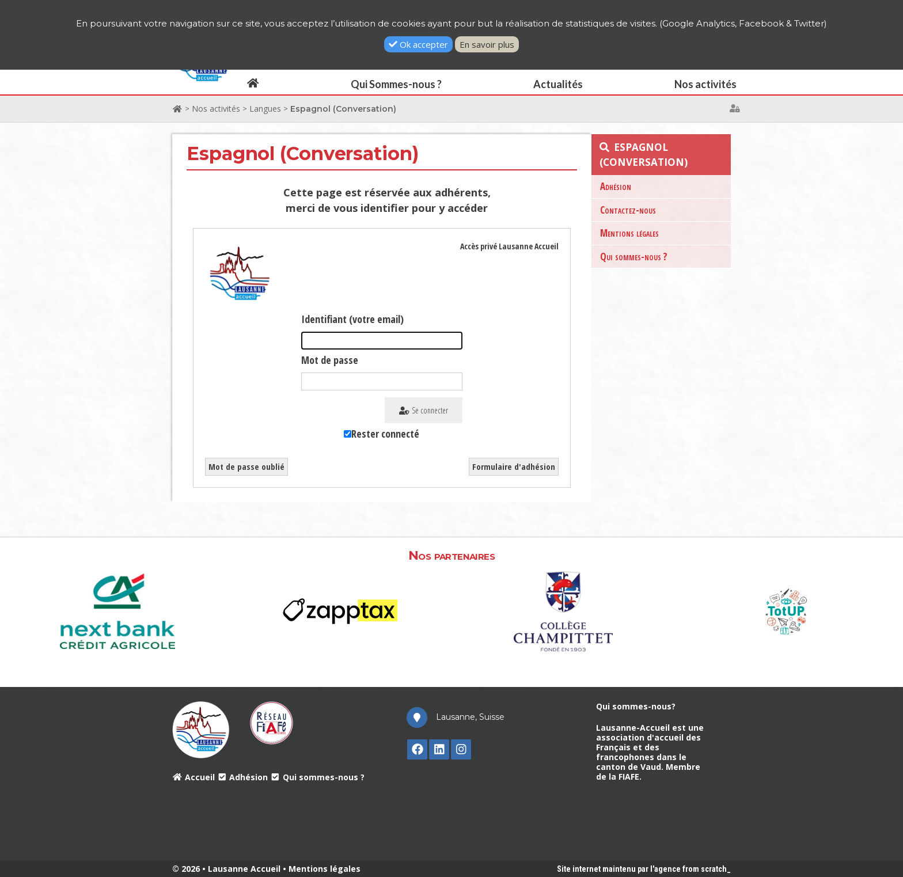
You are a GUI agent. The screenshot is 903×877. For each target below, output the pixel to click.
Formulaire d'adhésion (513, 466)
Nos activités (216, 108)
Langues (265, 108)
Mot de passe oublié (246, 466)
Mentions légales (629, 233)
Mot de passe (329, 360)
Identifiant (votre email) (352, 319)
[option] (117, 610)
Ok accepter (418, 44)
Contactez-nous (628, 210)
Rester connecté (385, 434)
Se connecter (423, 410)
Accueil (193, 777)
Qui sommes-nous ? (633, 256)
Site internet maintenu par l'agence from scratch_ (644, 869)
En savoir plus (487, 44)
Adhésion (615, 186)
